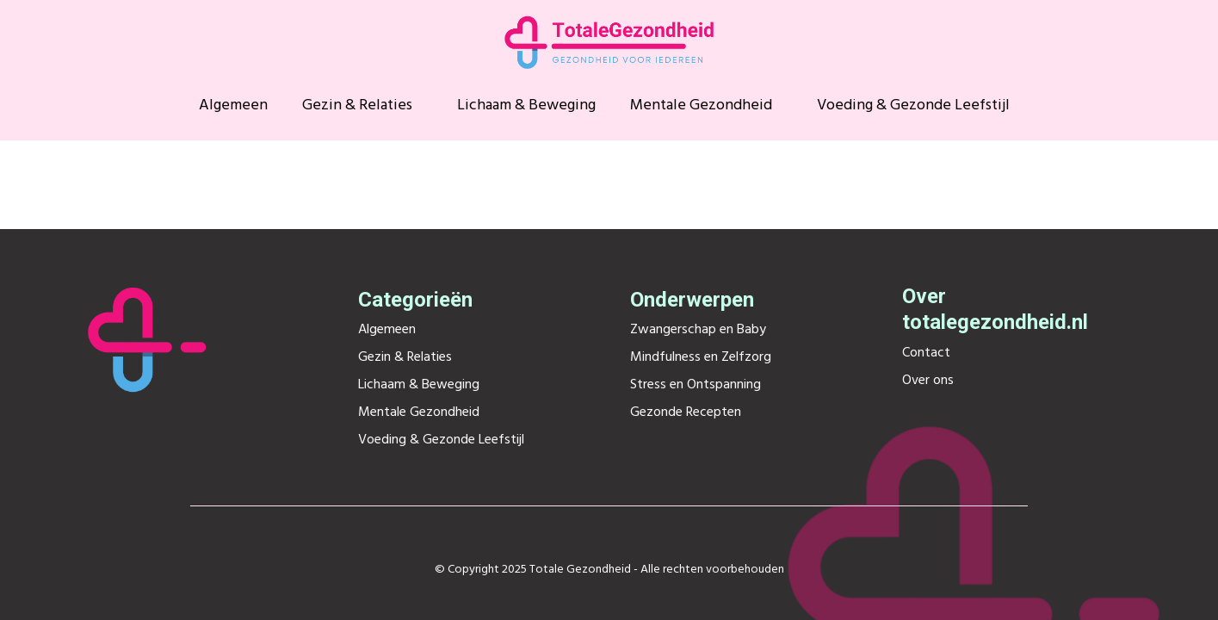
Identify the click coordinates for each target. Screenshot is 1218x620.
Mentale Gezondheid (701, 106)
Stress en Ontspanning (695, 385)
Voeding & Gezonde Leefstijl (913, 106)
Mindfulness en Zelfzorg (700, 357)
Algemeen (233, 106)
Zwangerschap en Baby (698, 329)
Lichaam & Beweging (526, 106)
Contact (926, 353)
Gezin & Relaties (357, 106)
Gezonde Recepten (685, 412)
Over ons (928, 380)
